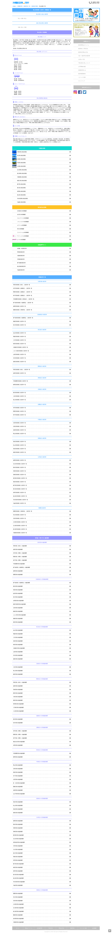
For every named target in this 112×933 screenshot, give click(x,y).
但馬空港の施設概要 (18, 745)
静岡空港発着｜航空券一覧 (19, 384)
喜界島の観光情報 (21, 191)
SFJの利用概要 (20, 228)
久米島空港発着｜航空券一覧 (20, 522)
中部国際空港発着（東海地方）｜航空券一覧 (23, 299)
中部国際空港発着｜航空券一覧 (20, 381)
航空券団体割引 (82, 73)
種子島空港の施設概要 (18, 863)
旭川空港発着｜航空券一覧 (19, 325)
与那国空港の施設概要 (18, 922)
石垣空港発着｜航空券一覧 (19, 518)
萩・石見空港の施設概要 (19, 783)
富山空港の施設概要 (18, 670)
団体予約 (72, 928)
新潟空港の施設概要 (18, 719)
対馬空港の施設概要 (18, 860)
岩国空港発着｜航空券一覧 (19, 430)
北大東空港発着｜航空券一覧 (20, 525)
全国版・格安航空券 (22, 248)
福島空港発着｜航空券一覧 (19, 361)
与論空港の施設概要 (18, 885)
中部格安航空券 (20, 259)
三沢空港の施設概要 (18, 637)
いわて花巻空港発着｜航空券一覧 (21, 350)
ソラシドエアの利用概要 (23, 221)
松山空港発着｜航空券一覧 (19, 445)
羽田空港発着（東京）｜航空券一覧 (21, 284)
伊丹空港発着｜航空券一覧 (19, 407)
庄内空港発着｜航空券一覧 (19, 358)
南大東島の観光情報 (22, 173)
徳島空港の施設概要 (18, 812)
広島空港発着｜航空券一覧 (19, 426)
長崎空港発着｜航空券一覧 (19, 474)
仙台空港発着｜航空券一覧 (19, 333)
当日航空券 (39, 928)
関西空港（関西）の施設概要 (20, 556)
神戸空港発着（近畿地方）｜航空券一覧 (22, 295)
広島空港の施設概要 (18, 768)
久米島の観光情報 (21, 166)
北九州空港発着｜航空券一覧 (20, 463)
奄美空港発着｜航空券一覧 (19, 481)
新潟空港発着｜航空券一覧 (19, 392)
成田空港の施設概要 (18, 549)
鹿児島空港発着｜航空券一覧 (20, 478)
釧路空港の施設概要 (18, 611)
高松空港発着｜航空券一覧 (19, 441)
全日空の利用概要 (21, 214)
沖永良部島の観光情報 (22, 198)
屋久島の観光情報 (21, 187)
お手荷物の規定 (82, 66)
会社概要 (94, 928)
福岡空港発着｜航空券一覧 (19, 306)
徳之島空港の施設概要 (18, 878)
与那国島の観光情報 (22, 177)
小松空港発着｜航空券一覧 (19, 396)
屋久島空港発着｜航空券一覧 (20, 489)
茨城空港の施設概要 (18, 689)
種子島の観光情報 (21, 184)
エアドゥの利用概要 (22, 225)
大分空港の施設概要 (18, 849)
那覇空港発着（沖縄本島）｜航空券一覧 (22, 309)
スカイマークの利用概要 (23, 218)
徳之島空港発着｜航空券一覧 (20, 496)
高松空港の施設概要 (18, 802)
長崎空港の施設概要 (18, 831)
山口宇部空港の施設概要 (19, 793)
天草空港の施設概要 (18, 846)
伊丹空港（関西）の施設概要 (20, 553)
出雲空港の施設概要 (18, 779)
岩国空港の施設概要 (18, 790)
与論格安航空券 (20, 270)
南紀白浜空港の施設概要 (19, 741)
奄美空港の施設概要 (18, 867)
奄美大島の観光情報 (22, 180)
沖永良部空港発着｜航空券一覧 (20, 499)
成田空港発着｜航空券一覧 (19, 373)
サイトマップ (81, 81)
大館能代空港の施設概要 (19, 648)
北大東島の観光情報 (22, 169)
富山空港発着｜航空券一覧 (19, 399)
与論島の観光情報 (21, 202)
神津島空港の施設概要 (18, 703)
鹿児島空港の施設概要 (18, 835)
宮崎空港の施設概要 (18, 828)
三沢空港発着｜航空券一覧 (19, 340)
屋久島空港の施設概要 (18, 874)
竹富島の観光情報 (21, 162)
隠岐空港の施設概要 (18, 786)
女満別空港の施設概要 (18, 600)
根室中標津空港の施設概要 (19, 604)
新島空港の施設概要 (18, 700)
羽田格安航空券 (20, 252)
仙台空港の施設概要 (18, 630)
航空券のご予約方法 (83, 48)
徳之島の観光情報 (21, 195)
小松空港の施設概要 (18, 667)
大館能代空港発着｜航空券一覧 (20, 347)
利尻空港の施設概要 (18, 589)
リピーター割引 (82, 77)
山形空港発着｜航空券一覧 (19, 354)
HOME (14, 6)
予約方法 (50, 928)
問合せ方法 (61, 928)
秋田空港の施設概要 (18, 644)
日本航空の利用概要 (22, 211)
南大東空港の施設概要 (18, 911)
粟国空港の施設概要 (18, 915)
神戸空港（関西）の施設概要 (20, 560)
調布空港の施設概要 (18, 693)
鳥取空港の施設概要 (18, 772)
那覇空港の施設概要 (18, 574)
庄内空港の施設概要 (18, 655)
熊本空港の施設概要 (18, 824)
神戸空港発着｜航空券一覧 (19, 414)
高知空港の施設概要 (18, 809)
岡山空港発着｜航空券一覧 (19, 433)
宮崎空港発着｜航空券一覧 (19, 471)
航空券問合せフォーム (83, 45)
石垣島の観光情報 (21, 159)
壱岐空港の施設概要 (18, 856)
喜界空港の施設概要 (18, 871)
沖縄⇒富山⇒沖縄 (22, 27)
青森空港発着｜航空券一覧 (19, 336)
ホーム (17, 928)
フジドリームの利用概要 (23, 232)
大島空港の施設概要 (18, 696)
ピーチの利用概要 (21, 239)
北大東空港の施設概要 (18, 907)
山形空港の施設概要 (18, 651)
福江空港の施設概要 (18, 853)
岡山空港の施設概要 (18, 765)
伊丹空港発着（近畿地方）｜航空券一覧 (22, 288)
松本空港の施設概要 (18, 722)
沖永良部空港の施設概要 (19, 881)
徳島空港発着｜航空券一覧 (19, 452)
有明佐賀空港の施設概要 (19, 842)
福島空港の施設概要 (18, 659)
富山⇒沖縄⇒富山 (22, 18)
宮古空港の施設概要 (18, 897)
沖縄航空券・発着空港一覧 (23, 6)
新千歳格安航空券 (21, 262)
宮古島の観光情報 (21, 155)
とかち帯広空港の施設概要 (19, 615)
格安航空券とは (82, 70)
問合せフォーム (28, 928)
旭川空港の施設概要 (18, 597)
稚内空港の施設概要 (18, 586)
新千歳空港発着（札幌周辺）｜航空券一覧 (23, 302)
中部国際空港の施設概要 (19, 563)
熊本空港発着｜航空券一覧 (19, 467)
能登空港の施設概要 (18, 674)
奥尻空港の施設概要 (18, 622)
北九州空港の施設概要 (18, 838)
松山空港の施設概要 (18, 805)
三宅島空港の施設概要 (18, 707)
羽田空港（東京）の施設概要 (20, 545)
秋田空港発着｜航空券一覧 (19, 343)
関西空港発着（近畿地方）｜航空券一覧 (22, 292)
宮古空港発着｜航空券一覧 (19, 514)
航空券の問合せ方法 (83, 52)
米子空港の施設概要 (18, 775)
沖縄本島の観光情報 (22, 152)
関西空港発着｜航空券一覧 (19, 411)
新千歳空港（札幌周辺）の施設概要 (21, 567)
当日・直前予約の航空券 (84, 55)
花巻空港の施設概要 (18, 641)
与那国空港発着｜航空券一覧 (20, 532)
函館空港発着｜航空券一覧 (19, 321)
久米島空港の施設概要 (18, 904)
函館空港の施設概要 (18, 618)
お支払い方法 (81, 59)
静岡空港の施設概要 (18, 757)
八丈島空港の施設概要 (18, 711)
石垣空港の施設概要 (18, 900)
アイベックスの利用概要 (23, 236)
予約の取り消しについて (84, 63)
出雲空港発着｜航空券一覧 (19, 422)
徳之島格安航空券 (21, 266)
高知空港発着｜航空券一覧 (19, 448)
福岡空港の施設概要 (18, 571)
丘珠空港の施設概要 (18, 607)
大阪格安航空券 (20, 255)
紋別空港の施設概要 (18, 593)
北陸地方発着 (34, 6)
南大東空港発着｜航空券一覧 (20, 529)
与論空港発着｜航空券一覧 (19, 503)
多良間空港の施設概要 (18, 918)
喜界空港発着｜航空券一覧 (19, 492)
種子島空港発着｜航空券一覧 (20, 485)
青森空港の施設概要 (18, 633)
